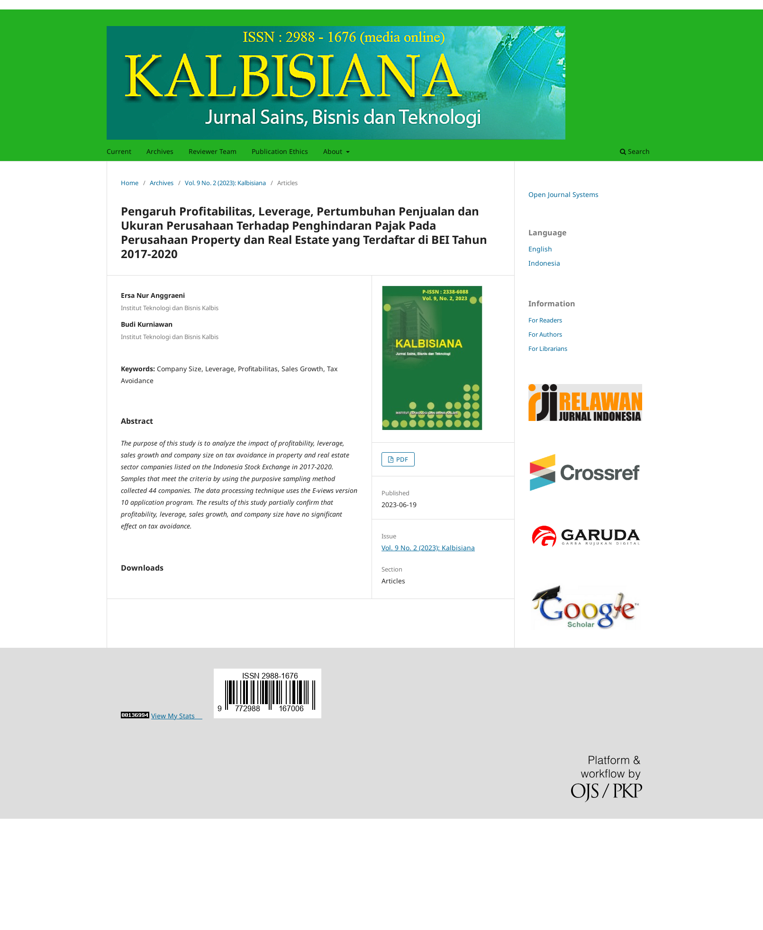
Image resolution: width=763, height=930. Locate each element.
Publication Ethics (280, 151)
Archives (159, 151)
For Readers (545, 320)
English (540, 248)
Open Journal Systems (563, 194)
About (333, 151)
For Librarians (547, 348)
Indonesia (544, 263)
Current (119, 151)
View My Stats (176, 827)
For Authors (545, 334)
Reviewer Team (212, 151)
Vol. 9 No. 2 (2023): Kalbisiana (225, 183)
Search (635, 151)
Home (129, 183)
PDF (401, 459)
